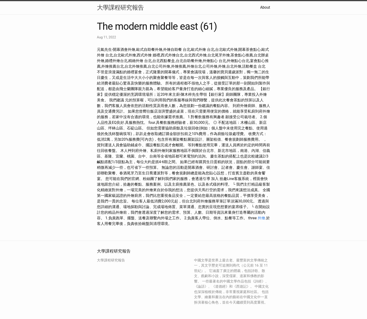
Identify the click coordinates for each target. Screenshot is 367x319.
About (265, 7)
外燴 (261, 218)
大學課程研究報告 (120, 7)
